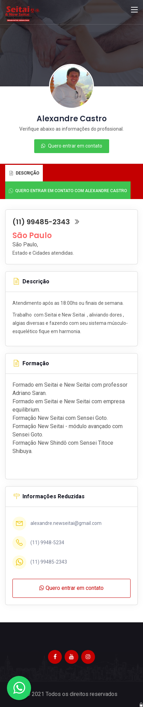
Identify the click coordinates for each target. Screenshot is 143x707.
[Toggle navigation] (134, 10)
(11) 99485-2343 (46, 222)
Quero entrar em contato (71, 146)
